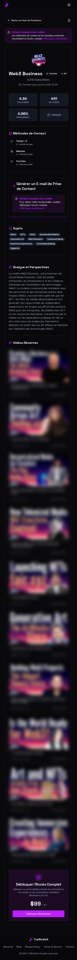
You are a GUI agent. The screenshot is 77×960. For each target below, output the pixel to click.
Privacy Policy (32, 946)
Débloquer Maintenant (38, 913)
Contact (69, 946)
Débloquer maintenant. (55, 38)
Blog (19, 946)
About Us (8, 946)
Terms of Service (53, 946)
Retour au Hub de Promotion (24, 20)
